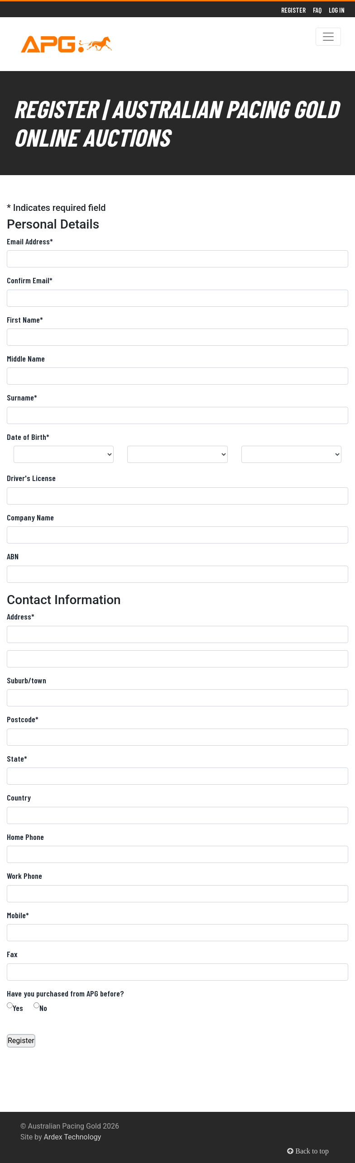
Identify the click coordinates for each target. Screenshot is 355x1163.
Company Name (30, 517)
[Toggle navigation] (328, 37)
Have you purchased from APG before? (65, 993)
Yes (18, 1008)
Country (19, 797)
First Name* (25, 319)
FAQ (317, 10)
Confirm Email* (30, 280)
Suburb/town (26, 680)
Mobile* (18, 915)
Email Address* (30, 241)
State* (17, 758)
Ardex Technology (72, 1137)
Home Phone (25, 837)
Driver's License (31, 478)
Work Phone (24, 876)
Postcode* (22, 719)
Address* (20, 616)
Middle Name (26, 358)
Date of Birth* (28, 437)
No (43, 1008)
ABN (13, 556)
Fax (12, 954)
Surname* (22, 397)
